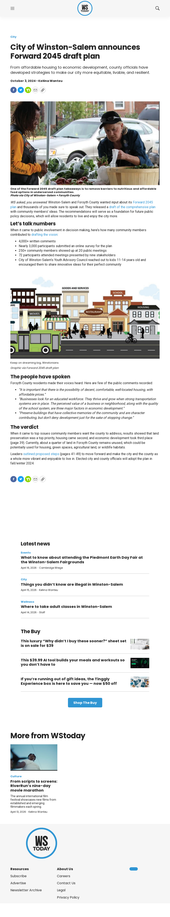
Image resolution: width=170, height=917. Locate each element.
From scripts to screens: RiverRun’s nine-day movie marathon (33, 786)
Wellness (27, 602)
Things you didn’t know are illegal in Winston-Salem (72, 584)
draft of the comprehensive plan (132, 207)
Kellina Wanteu (48, 590)
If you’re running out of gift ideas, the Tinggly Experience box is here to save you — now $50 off (69, 681)
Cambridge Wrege (51, 568)
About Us (65, 869)
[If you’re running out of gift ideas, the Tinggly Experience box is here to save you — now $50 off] (140, 682)
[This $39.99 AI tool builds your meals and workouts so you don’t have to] (140, 663)
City (13, 37)
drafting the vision (44, 235)
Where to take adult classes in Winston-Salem (66, 606)
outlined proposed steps (41, 454)
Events (26, 553)
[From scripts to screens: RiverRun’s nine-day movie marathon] (33, 757)
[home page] (85, 8)
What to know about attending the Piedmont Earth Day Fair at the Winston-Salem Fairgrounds (82, 560)
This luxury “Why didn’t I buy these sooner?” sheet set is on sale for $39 (73, 643)
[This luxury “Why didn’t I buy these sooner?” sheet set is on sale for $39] (140, 644)
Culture (16, 776)
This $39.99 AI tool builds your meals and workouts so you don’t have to (73, 662)
